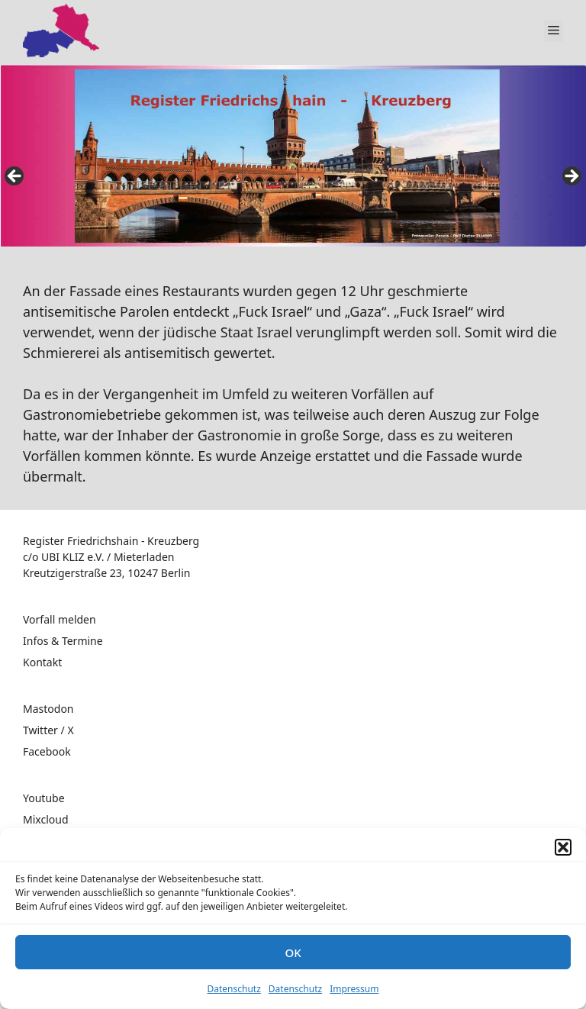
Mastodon (48, 708)
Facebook (47, 751)
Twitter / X (48, 730)
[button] (563, 847)
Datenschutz (234, 988)
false (15, 177)
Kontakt (42, 662)
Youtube (44, 798)
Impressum (354, 988)
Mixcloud (46, 819)
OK (293, 952)
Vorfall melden (59, 619)
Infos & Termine (63, 640)
